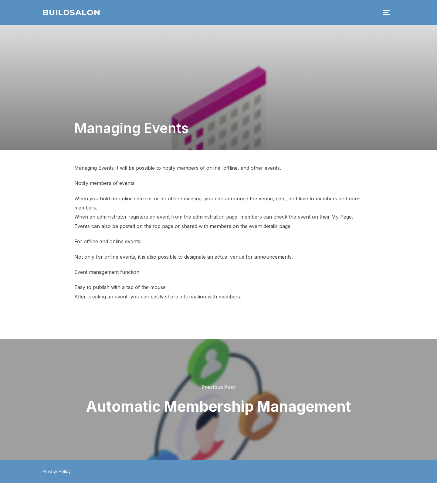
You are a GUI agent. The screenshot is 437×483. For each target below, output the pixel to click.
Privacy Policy (56, 471)
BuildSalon (71, 12)
